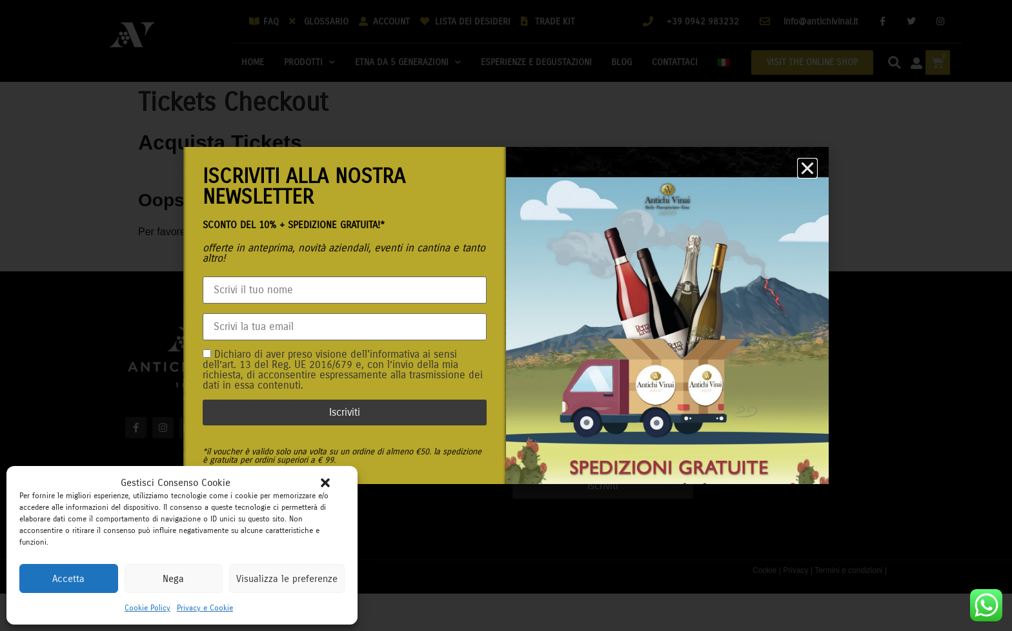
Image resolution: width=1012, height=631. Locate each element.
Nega (173, 579)
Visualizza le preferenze (287, 579)
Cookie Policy (147, 607)
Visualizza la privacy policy (365, 385)
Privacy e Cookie (205, 607)
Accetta (68, 579)
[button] (325, 482)
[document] (506, 315)
